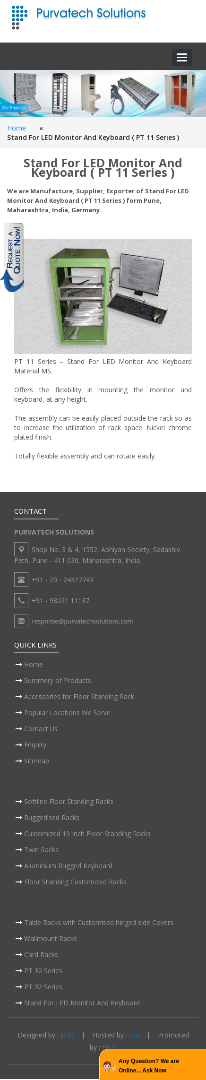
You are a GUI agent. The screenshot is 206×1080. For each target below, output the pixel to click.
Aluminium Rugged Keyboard (68, 866)
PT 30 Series (43, 971)
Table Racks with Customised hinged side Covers (98, 923)
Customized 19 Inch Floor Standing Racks (87, 834)
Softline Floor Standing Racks (68, 802)
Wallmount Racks (50, 939)
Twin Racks (41, 850)
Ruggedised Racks (51, 818)
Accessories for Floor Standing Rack (79, 697)
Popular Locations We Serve (67, 713)
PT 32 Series (43, 987)
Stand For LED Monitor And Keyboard (82, 1003)
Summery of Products (57, 681)
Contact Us (41, 729)
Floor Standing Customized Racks (75, 882)
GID (135, 1036)
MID (67, 1036)
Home (16, 127)
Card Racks (41, 955)
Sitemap (36, 761)
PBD (109, 1048)
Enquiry (35, 745)
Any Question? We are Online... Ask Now (149, 1066)
